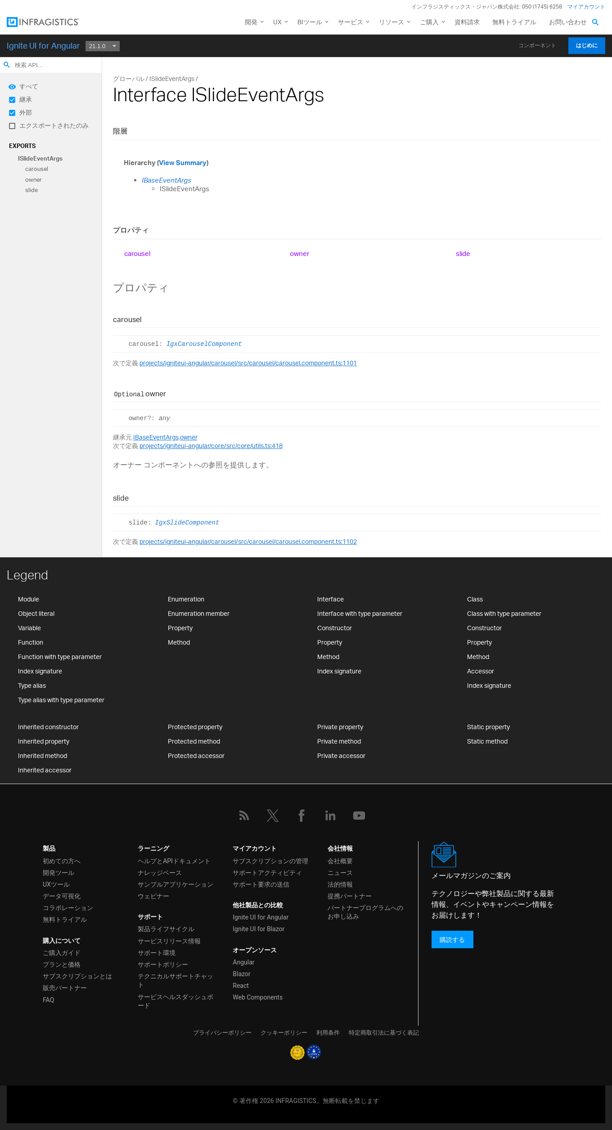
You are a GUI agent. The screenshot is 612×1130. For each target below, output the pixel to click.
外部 (25, 112)
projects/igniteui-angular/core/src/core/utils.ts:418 (211, 445)
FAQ (48, 1000)
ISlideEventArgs (40, 158)
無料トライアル (514, 22)
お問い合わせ (568, 22)
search (7, 65)
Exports (22, 145)
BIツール (309, 22)
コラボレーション (68, 907)
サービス (350, 22)
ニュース (340, 872)
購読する (452, 939)
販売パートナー (65, 987)
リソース (391, 22)
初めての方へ (62, 861)
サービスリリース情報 (169, 941)
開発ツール (58, 872)
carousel (36, 169)
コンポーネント (537, 45)
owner (33, 179)
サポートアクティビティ (267, 872)
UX (277, 22)
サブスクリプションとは (77, 976)
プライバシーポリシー (222, 1032)
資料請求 (467, 22)
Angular (243, 962)
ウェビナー (153, 896)
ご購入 (429, 22)
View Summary (183, 162)
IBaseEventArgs (166, 180)
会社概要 (340, 861)
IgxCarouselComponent (204, 344)
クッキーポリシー (284, 1032)
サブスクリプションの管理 (270, 861)
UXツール (56, 884)
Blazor (241, 974)
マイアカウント (586, 6)
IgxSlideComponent (187, 522)
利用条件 (328, 1032)
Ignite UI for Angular (43, 45)
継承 (25, 99)
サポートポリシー (163, 964)
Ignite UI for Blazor (258, 929)
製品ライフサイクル (166, 929)
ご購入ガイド (62, 952)
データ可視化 (62, 896)
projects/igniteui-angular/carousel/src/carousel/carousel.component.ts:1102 (248, 541)
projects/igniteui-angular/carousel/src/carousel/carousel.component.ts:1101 (248, 363)
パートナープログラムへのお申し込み (365, 912)
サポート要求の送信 (261, 884)
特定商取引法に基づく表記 (384, 1032)
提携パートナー (350, 896)
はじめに (587, 45)
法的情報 (340, 884)
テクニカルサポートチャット (175, 980)
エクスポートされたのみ (54, 125)
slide (31, 190)
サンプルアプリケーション (175, 884)
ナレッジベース (160, 872)
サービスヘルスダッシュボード (175, 1001)
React (241, 985)
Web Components (258, 997)
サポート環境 (157, 952)
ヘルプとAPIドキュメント (174, 861)
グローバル (128, 78)
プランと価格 (62, 964)
